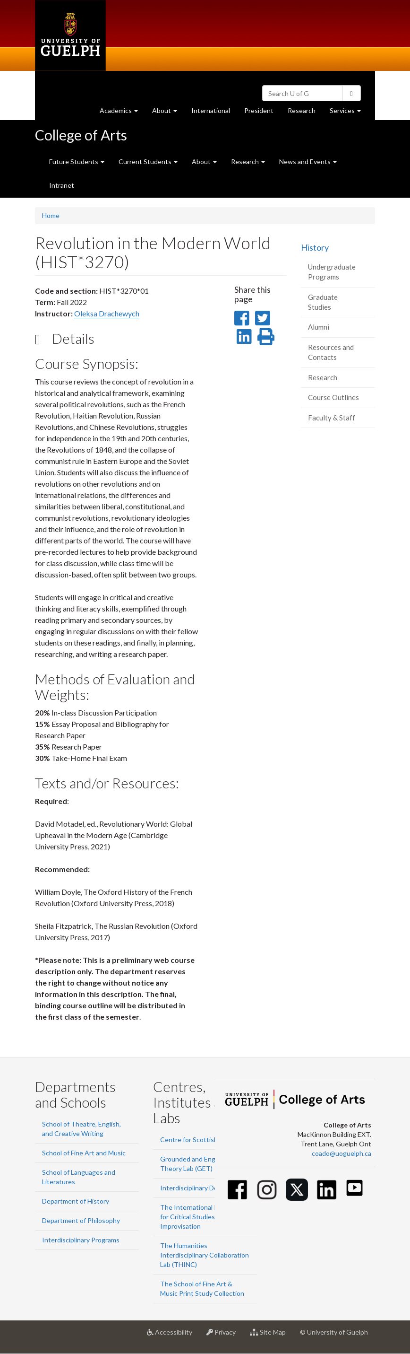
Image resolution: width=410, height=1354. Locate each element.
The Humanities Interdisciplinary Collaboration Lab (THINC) (204, 1254)
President (258, 110)
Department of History (75, 1201)
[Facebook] (237, 1190)
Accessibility (173, 1335)
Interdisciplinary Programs (81, 1240)
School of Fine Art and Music (84, 1153)
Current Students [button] (148, 161)
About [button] (168, 112)
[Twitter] (297, 1190)
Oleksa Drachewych (106, 313)
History (315, 247)
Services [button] (349, 112)
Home (51, 215)
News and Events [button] (308, 161)
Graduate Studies (323, 302)
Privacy (224, 1335)
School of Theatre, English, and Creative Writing (81, 1128)
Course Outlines (333, 397)
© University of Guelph (334, 1332)
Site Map (271, 1335)
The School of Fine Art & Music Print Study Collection (202, 1288)
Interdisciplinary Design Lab (201, 1188)
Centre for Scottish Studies (201, 1140)
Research (305, 112)
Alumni (318, 327)
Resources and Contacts (331, 352)
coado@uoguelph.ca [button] (341, 1153)
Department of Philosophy (81, 1220)
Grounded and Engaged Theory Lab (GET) (195, 1163)
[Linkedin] (327, 1190)
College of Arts (81, 134)
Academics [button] (122, 112)
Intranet (61, 185)
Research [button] (248, 161)
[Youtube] (354, 1188)
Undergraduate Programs (332, 271)
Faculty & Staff (331, 417)
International (210, 110)
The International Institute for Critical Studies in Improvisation (200, 1216)
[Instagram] (267, 1190)
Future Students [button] (76, 161)
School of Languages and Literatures (78, 1177)
